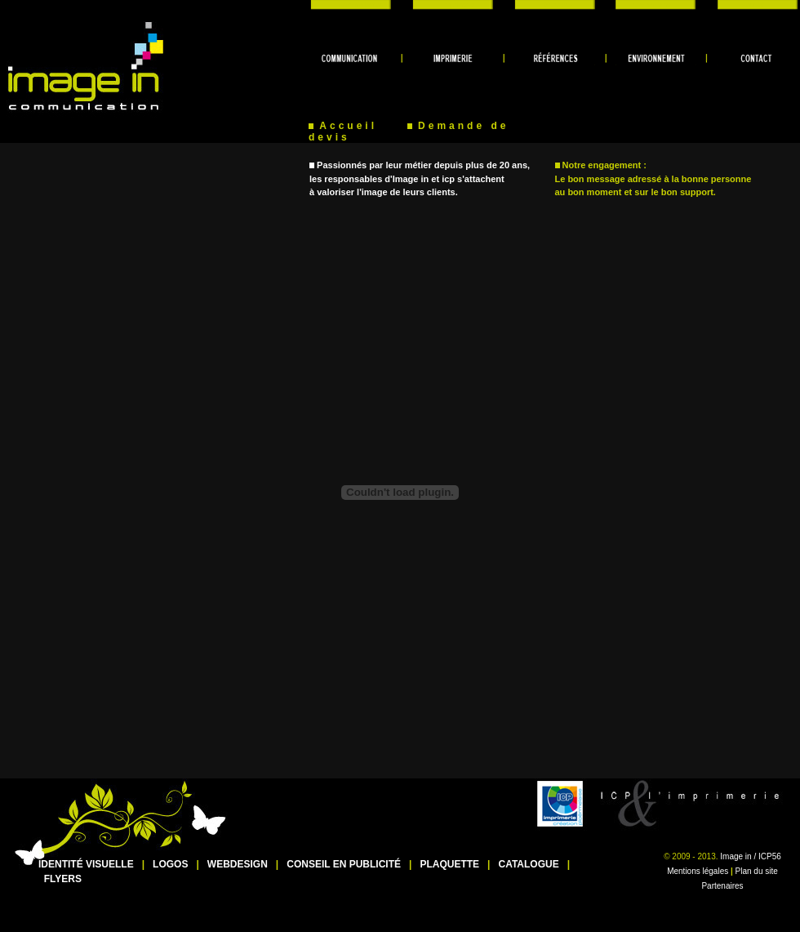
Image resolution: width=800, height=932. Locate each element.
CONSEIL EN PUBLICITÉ (344, 864)
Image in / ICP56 (750, 856)
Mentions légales (697, 871)
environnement (652, 4)
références (555, 4)
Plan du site (757, 871)
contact (751, 4)
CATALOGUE (528, 864)
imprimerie (457, 4)
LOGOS (170, 864)
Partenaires (722, 885)
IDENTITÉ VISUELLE (86, 864)
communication (359, 4)
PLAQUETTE (449, 864)
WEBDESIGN (237, 864)
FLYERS (63, 879)
